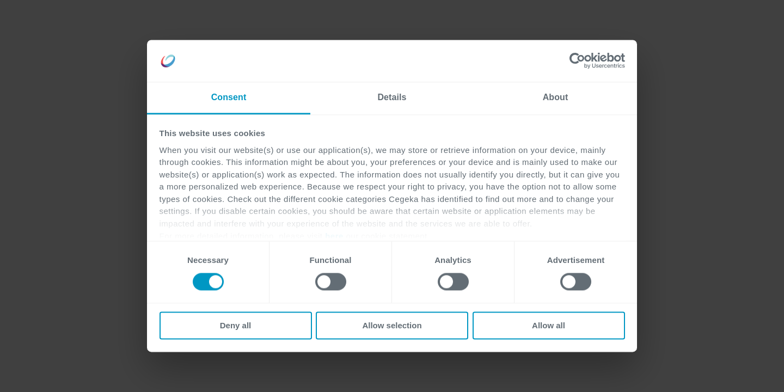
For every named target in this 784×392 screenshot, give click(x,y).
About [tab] (555, 97)
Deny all (236, 325)
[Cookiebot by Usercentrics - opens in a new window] (577, 61)
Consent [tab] (229, 97)
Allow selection (391, 325)
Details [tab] (391, 97)
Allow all (548, 325)
